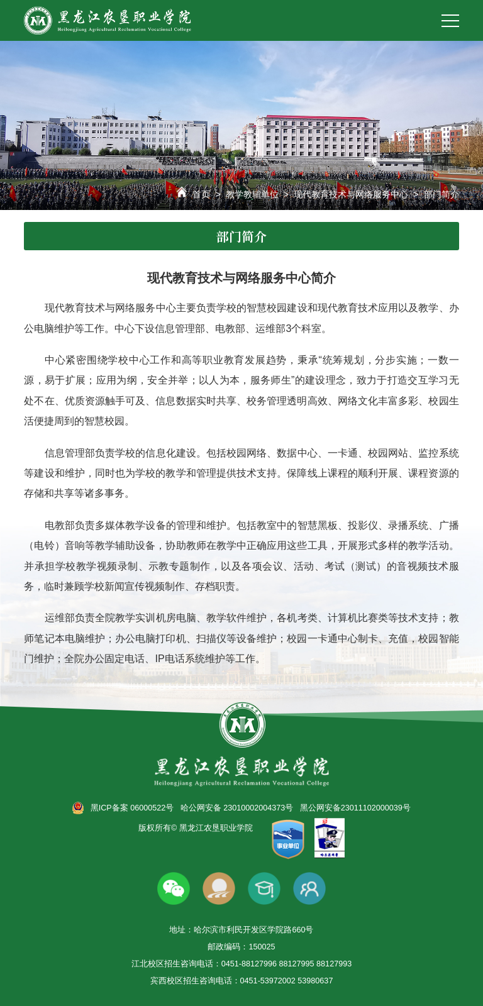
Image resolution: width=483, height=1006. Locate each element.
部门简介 (441, 194)
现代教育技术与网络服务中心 (351, 194)
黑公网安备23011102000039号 (355, 808)
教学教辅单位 (252, 194)
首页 (201, 194)
